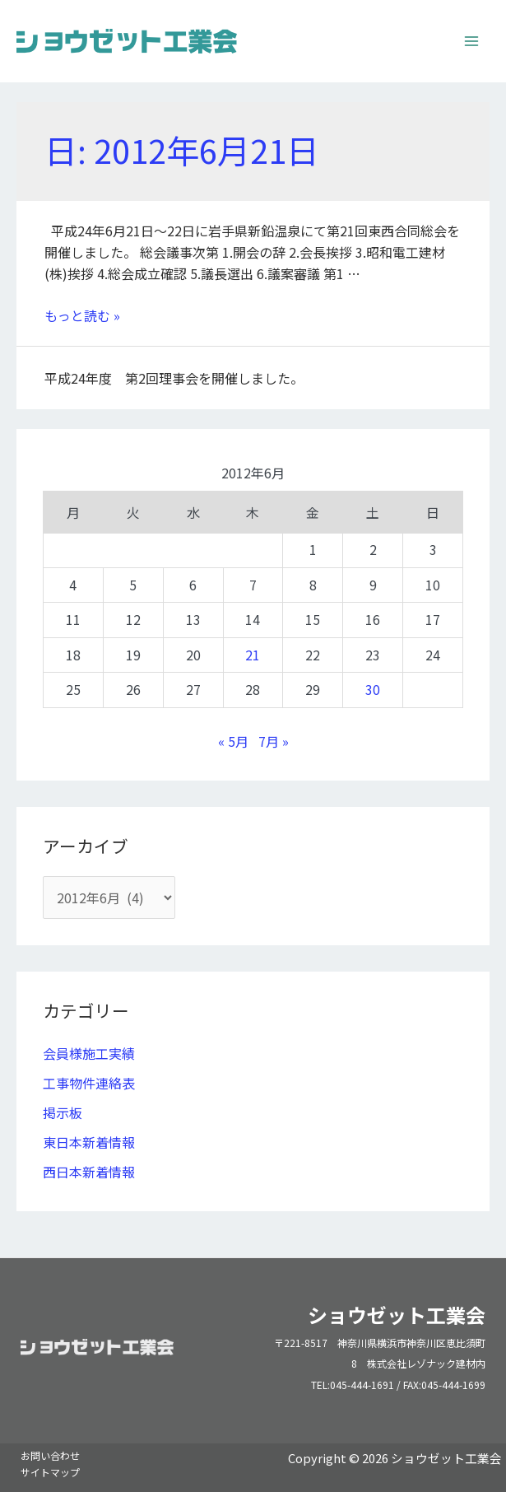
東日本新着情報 (89, 1142)
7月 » (273, 741)
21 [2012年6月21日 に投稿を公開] (252, 654)
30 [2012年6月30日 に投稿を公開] (372, 689)
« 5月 (233, 741)
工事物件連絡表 (89, 1083)
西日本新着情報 (89, 1172)
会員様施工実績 (89, 1053)
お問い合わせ (50, 1455)
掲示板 (62, 1112)
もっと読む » (82, 315)
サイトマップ (50, 1472)
